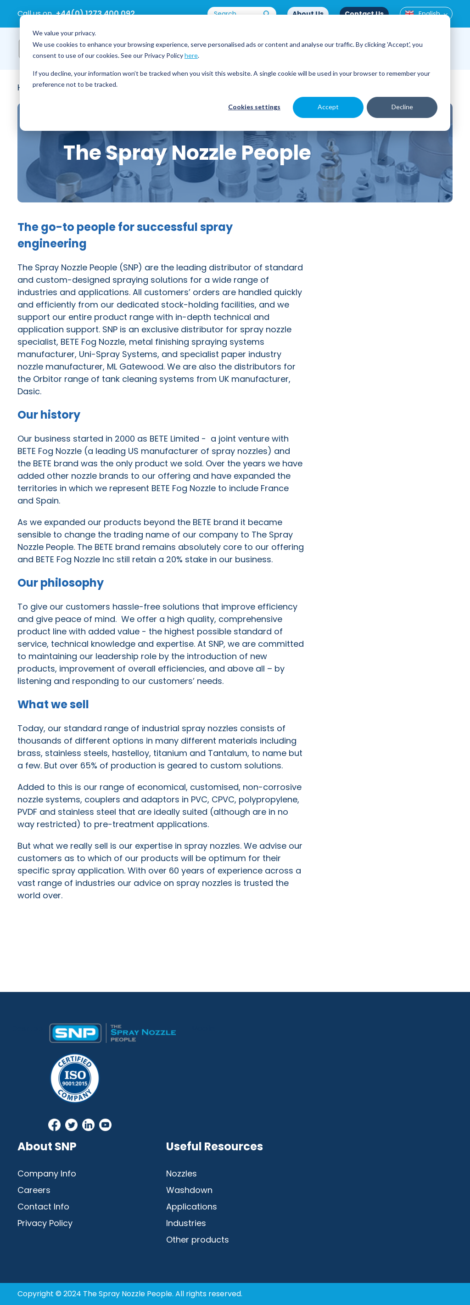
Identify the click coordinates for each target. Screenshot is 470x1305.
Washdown (189, 1190)
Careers (33, 1190)
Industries (186, 1223)
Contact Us (364, 13)
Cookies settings (254, 107)
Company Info (46, 1173)
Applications (191, 1206)
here (191, 55)
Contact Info (43, 1206)
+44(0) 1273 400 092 (95, 13)
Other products (197, 1239)
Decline (402, 107)
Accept (328, 107)
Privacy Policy (45, 1223)
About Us (308, 13)
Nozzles (181, 1173)
